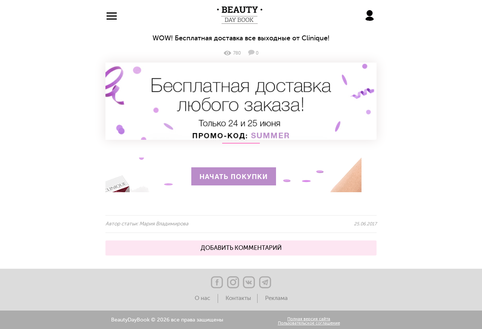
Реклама (276, 298)
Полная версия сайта (308, 319)
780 (232, 53)
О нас (203, 298)
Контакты (238, 298)
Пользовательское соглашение (309, 323)
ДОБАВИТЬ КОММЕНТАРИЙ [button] (241, 248)
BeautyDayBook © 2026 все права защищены (167, 320)
